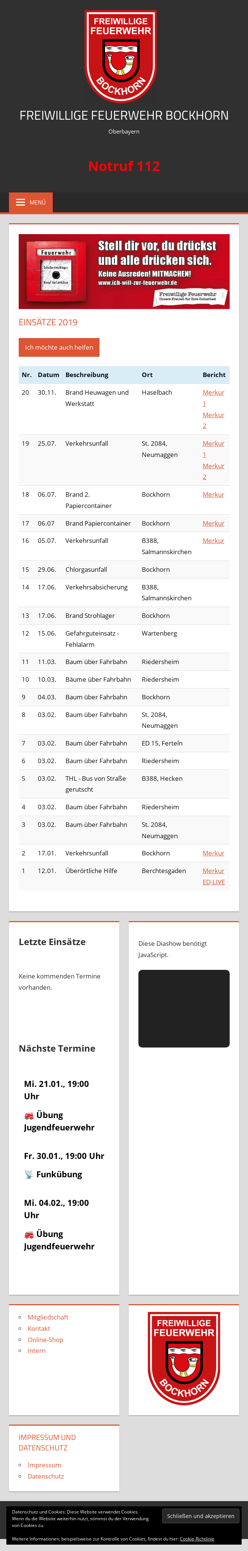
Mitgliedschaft (48, 1317)
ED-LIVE (214, 882)
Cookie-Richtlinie (197, 1539)
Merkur (213, 494)
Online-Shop (45, 1339)
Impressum (44, 1465)
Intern (37, 1350)
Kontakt (39, 1328)
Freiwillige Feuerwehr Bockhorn (124, 114)
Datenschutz (46, 1476)
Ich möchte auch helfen (59, 347)
